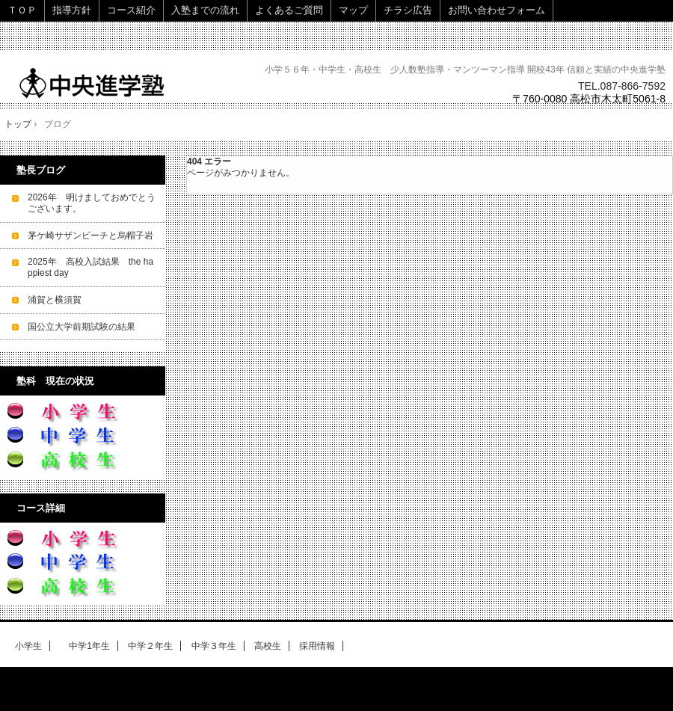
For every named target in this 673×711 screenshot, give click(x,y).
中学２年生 (150, 646)
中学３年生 (213, 646)
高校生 (267, 646)
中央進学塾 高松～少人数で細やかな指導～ (114, 83)
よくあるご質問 (289, 10)
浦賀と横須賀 (55, 300)
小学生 (28, 646)
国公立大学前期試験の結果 (81, 326)
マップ (353, 10)
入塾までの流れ (205, 10)
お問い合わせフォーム (496, 10)
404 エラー (209, 161)
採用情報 (317, 646)
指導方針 (71, 10)
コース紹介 (131, 10)
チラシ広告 (408, 10)
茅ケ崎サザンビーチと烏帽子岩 (90, 235)
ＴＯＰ (22, 10)
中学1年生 (85, 646)
